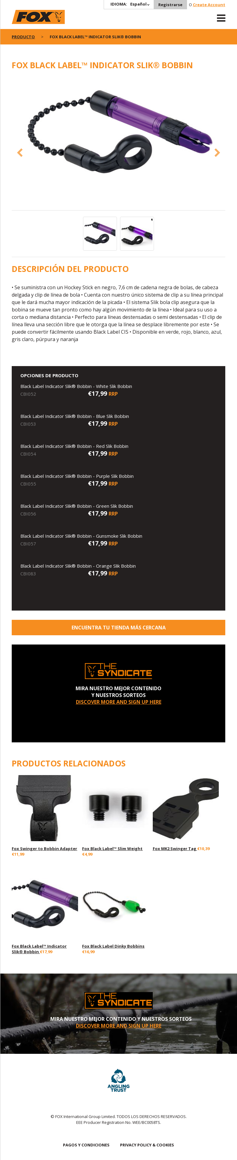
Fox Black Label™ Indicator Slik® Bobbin (39, 948)
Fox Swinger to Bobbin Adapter (44, 848)
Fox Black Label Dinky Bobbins (113, 946)
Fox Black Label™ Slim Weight (112, 848)
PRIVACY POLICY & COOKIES (147, 1145)
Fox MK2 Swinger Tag (175, 848)
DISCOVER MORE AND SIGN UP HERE (118, 702)
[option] (118, 135)
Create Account (209, 4)
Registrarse (170, 4)
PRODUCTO (23, 37)
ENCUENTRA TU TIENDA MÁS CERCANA (119, 627)
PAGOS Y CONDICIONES (86, 1145)
